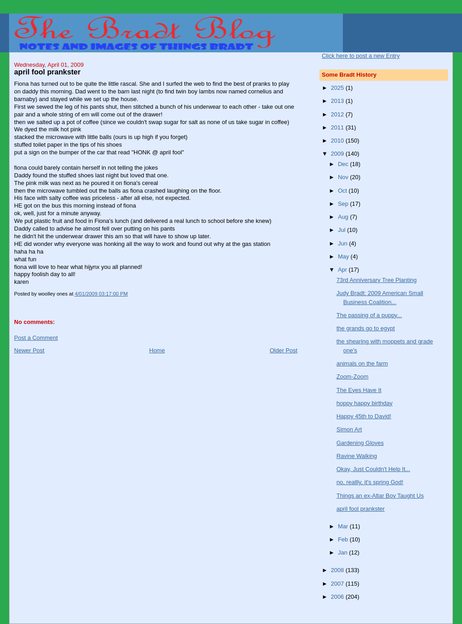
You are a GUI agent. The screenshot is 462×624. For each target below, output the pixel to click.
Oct (343, 190)
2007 (338, 583)
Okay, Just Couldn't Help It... (373, 469)
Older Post (283, 350)
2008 (338, 570)
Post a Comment (36, 337)
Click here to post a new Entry (361, 55)
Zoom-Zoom (353, 376)
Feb (344, 539)
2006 (338, 596)
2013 (338, 100)
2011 (338, 127)
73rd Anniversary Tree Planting (377, 280)
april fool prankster (361, 508)
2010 (338, 140)
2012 (338, 114)
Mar (344, 526)
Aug (344, 216)
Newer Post (29, 350)
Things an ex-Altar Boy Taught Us (380, 495)
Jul (342, 229)
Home (157, 350)
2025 (338, 87)
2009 (338, 153)
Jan (343, 552)
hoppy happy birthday (365, 403)
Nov (344, 177)
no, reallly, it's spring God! (370, 482)
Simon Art (349, 429)
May (344, 256)
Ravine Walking (357, 456)
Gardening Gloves (360, 442)
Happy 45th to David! (364, 416)
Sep (344, 203)
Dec (344, 164)
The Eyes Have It (359, 390)
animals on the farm (362, 363)
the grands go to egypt (366, 328)
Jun (343, 243)
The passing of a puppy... (369, 315)
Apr (343, 269)
